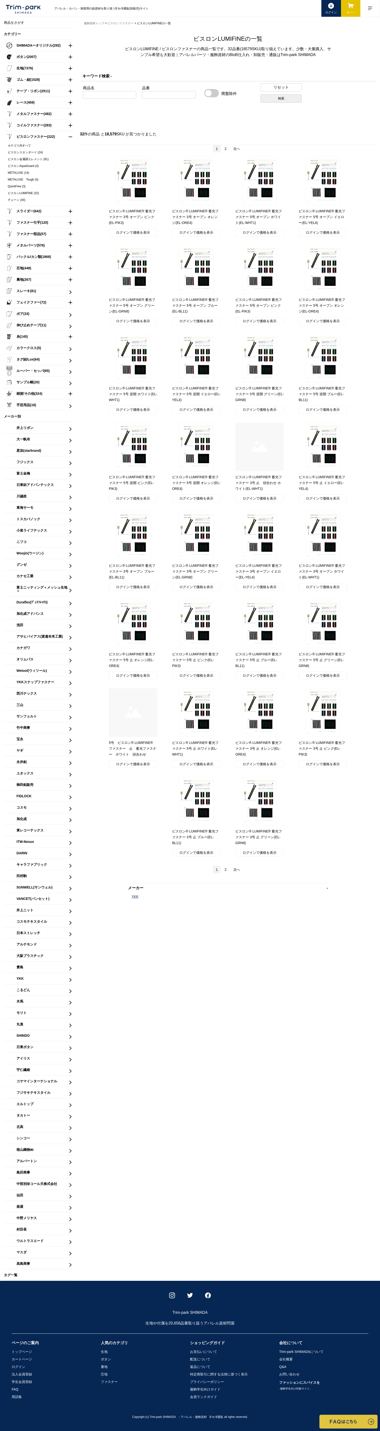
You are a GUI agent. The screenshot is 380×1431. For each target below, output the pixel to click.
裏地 (104, 1366)
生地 (104, 1351)
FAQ (15, 1389)
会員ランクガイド (203, 1396)
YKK (135, 896)
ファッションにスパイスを (299, 1385)
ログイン (18, 1366)
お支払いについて (203, 1351)
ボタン (106, 1359)
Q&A (282, 1366)
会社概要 (286, 1359)
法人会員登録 (22, 1374)
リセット (281, 87)
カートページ (22, 1359)
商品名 (89, 88)
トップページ (22, 1351)
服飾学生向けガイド (205, 1389)
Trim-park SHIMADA (301, 1351)
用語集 (17, 1396)
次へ (236, 149)
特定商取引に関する (219, 1374)
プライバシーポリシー (207, 1381)
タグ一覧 (10, 1275)
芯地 (104, 1374)
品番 (146, 88)
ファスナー (109, 1381)
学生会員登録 (22, 1381)
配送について (200, 1359)
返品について (200, 1366)
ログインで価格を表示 (133, 232)
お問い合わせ (289, 1374)
